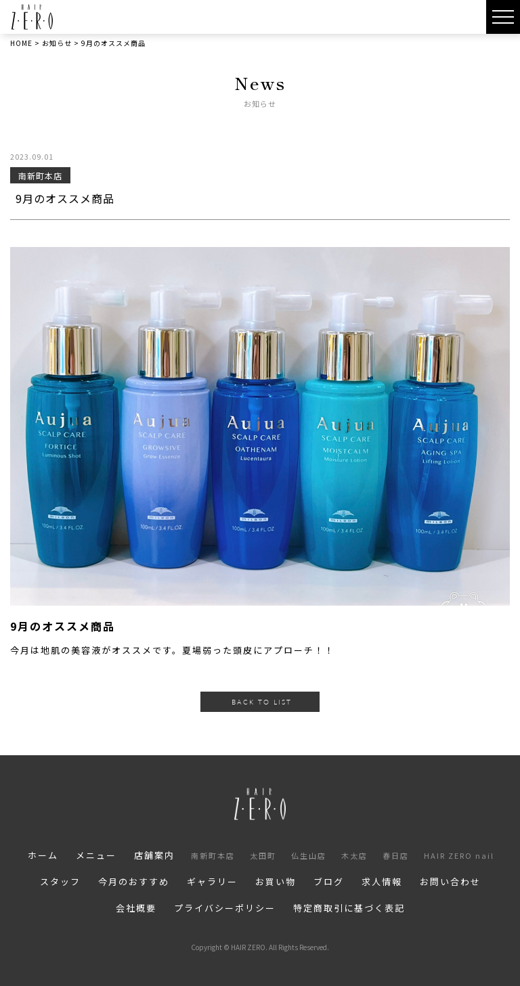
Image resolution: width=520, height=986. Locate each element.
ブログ (328, 881)
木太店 (354, 855)
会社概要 (136, 907)
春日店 (396, 855)
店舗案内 (154, 855)
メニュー (96, 855)
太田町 (263, 855)
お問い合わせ (450, 881)
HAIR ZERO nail (459, 855)
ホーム (43, 855)
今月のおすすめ (133, 881)
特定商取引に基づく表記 (349, 907)
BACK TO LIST (262, 702)
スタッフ (60, 881)
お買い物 (275, 881)
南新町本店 (213, 855)
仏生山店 (308, 855)
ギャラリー (212, 881)
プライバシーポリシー (225, 907)
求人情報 (382, 881)
